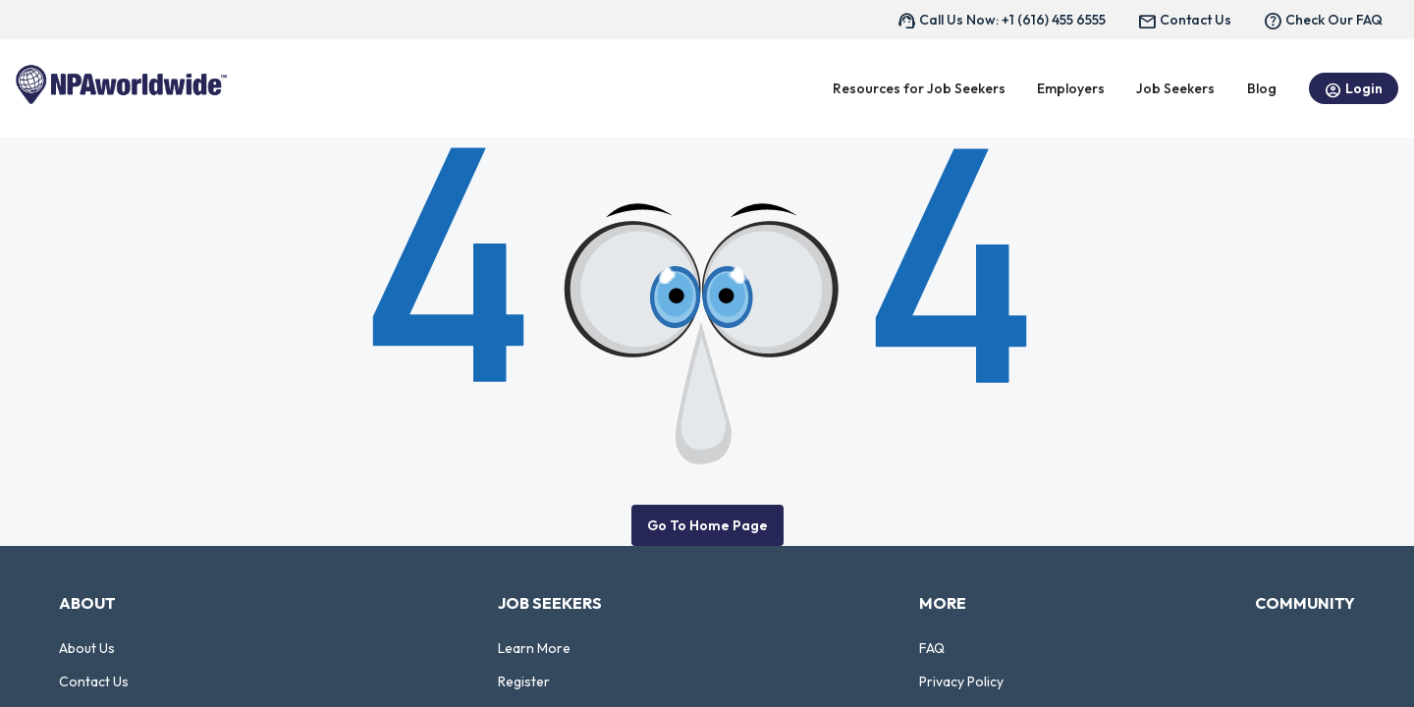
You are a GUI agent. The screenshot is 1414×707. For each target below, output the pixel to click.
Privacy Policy (961, 681)
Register (524, 681)
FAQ (932, 648)
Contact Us (94, 681)
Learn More (534, 648)
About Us (87, 648)
